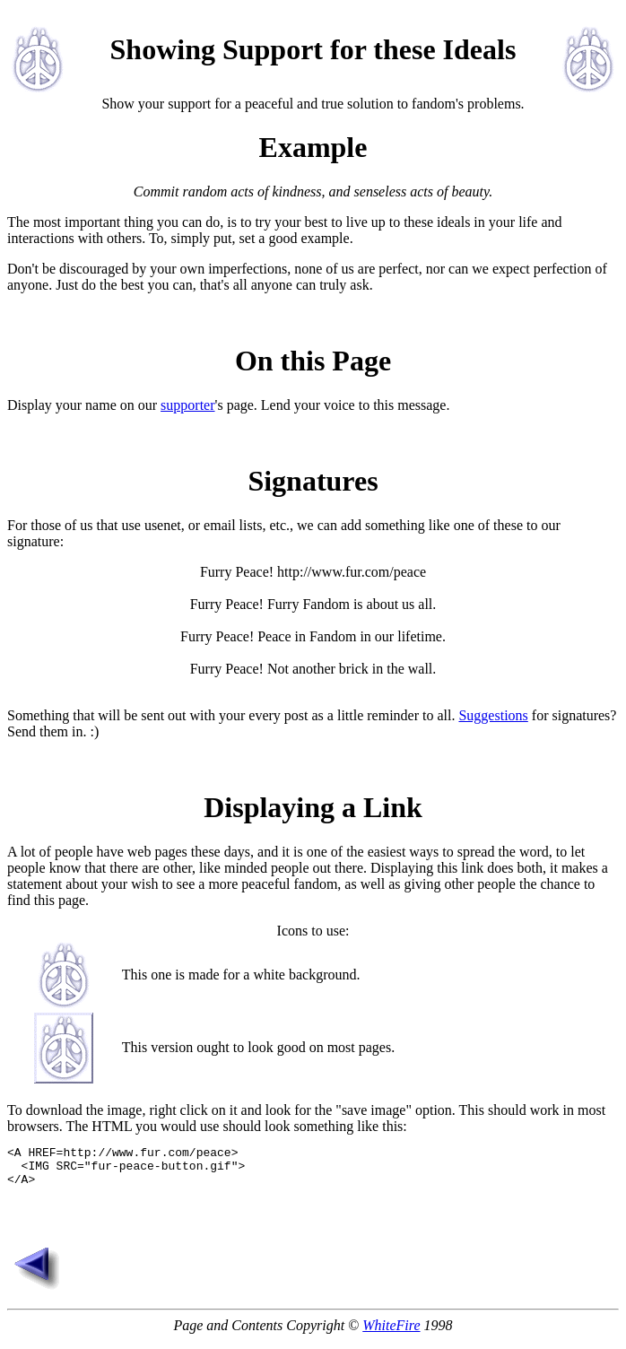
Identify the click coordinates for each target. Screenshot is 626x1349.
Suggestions (492, 715)
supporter (187, 405)
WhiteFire (391, 1333)
